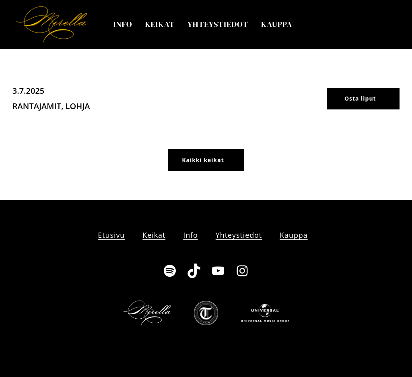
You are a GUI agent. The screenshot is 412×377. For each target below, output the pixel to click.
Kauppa (277, 24)
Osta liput (360, 98)
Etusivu (111, 235)
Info (122, 24)
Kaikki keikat (203, 160)
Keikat (160, 24)
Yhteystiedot (217, 24)
